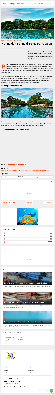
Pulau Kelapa (7, 372)
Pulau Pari (6, 370)
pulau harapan (17, 40)
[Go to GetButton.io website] (51, 393)
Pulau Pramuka (31, 370)
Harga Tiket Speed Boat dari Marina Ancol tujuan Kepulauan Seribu (25, 302)
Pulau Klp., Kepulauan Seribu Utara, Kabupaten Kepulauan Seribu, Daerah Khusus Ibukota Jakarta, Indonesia (25, 170)
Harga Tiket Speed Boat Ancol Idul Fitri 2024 (15, 339)
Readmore (20, 288)
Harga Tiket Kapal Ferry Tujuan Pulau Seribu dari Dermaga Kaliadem (25, 283)
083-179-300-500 (16, 383)
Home (2, 40)
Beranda (29, 202)
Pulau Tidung (31, 367)
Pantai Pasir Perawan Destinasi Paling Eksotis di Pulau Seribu (23, 322)
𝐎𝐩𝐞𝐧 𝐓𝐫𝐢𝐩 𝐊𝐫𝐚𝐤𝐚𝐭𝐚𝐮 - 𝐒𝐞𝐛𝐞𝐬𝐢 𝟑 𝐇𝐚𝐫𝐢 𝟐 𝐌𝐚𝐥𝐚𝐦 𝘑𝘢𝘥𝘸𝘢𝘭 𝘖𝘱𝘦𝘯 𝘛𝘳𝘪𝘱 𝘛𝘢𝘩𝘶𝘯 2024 (21, 341)
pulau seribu (9, 40)
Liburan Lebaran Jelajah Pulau (12, 340)
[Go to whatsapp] (51, 391)
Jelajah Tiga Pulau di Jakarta (11, 338)
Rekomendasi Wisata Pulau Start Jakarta (14, 337)
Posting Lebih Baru (9, 202)
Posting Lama (48, 202)
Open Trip (30, 372)
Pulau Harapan (7, 367)
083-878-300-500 (8, 383)
